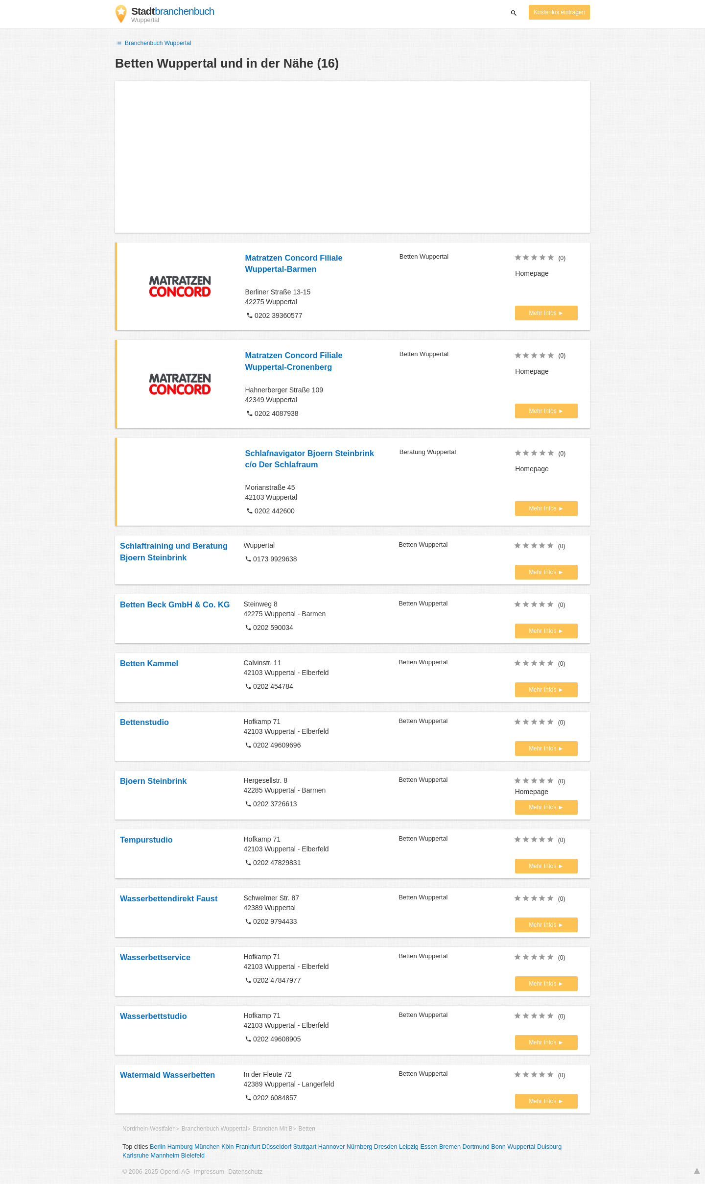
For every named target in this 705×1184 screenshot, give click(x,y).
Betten (306, 1128)
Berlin (157, 1146)
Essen (428, 1146)
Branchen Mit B (272, 1128)
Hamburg (180, 1146)
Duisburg (549, 1146)
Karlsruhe (135, 1155)
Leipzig (409, 1146)
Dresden (386, 1146)
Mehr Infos (543, 313)
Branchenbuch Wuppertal (153, 43)
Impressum (209, 1171)
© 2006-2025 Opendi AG (156, 1171)
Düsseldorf (276, 1146)
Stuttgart (305, 1146)
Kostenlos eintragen (559, 12)
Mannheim (164, 1155)
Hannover (331, 1146)
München (207, 1146)
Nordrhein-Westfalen (149, 1128)
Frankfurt (247, 1146)
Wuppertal (521, 1146)
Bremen (450, 1146)
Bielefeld (193, 1155)
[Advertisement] (352, 156)
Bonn (498, 1146)
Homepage (532, 273)
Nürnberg (360, 1146)
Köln (227, 1146)
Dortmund (476, 1146)
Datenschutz (245, 1171)
